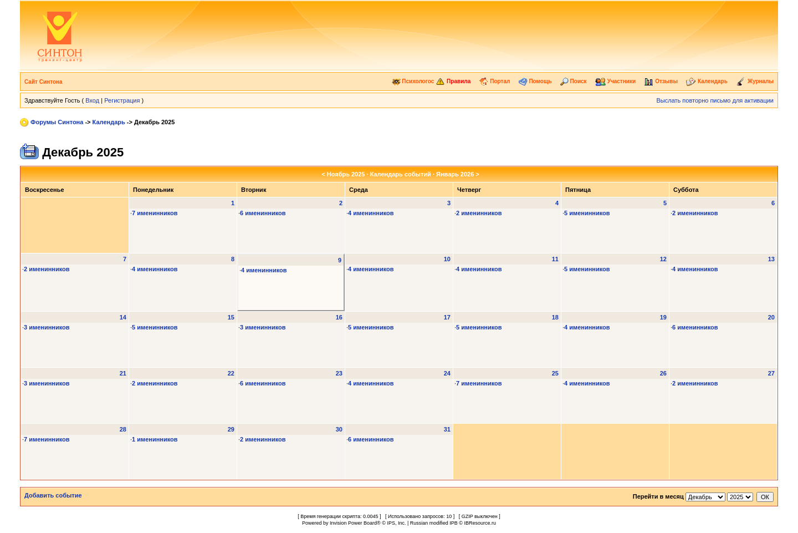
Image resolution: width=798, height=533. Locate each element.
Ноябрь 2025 (346, 174)
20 (771, 317)
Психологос (413, 81)
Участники (615, 81)
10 (447, 259)
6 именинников (263, 213)
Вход (92, 100)
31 (447, 429)
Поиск (573, 81)
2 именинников (479, 213)
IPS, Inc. (396, 523)
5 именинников (587, 213)
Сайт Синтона (43, 82)
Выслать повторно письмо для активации (715, 100)
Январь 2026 (455, 174)
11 (555, 259)
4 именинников (371, 213)
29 (231, 429)
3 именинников (47, 327)
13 (771, 259)
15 (231, 317)
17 (447, 317)
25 (555, 373)
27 (771, 373)
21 (123, 373)
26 (663, 373)
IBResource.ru (480, 523)
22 (231, 373)
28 (123, 429)
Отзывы (661, 81)
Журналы (755, 81)
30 (339, 429)
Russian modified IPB (434, 523)
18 (555, 317)
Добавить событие (53, 495)
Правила (453, 81)
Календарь (707, 81)
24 (447, 373)
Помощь (535, 81)
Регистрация (122, 100)
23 (339, 373)
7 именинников (155, 213)
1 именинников (155, 439)
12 (663, 259)
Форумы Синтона (56, 122)
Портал (494, 81)
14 (123, 317)
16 (339, 317)
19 (663, 317)
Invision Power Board (353, 523)
